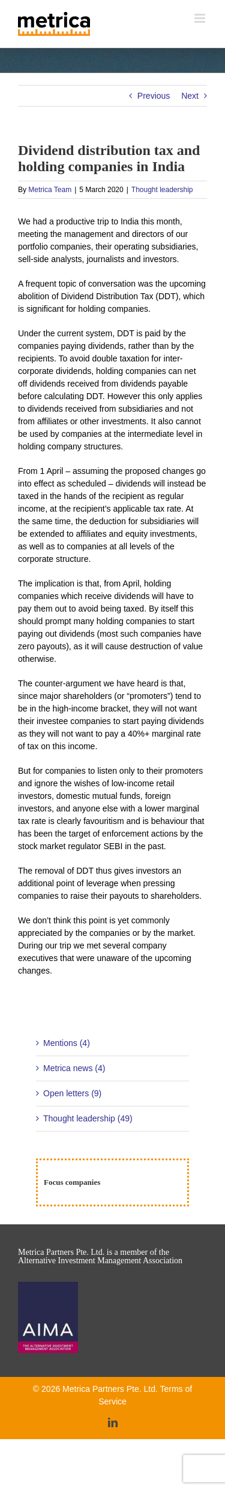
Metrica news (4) (74, 1068)
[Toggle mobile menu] (200, 18)
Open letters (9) (72, 1093)
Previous (153, 96)
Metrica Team (49, 190)
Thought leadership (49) (88, 1118)
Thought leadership (162, 190)
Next (190, 96)
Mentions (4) (66, 1043)
